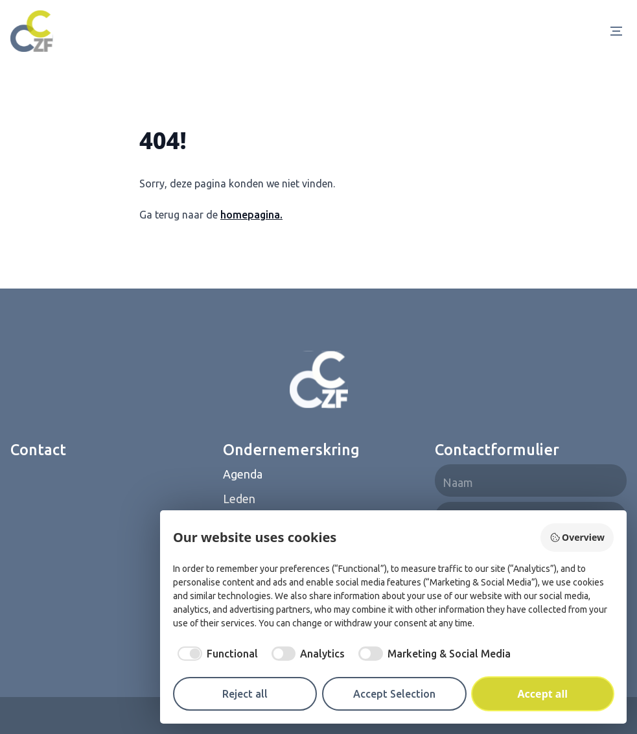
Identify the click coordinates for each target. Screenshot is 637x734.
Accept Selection (394, 694)
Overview (577, 537)
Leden (239, 498)
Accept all (543, 694)
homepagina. (251, 214)
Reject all (245, 694)
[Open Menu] (619, 31)
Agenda (242, 474)
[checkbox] (215, 653)
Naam (458, 482)
